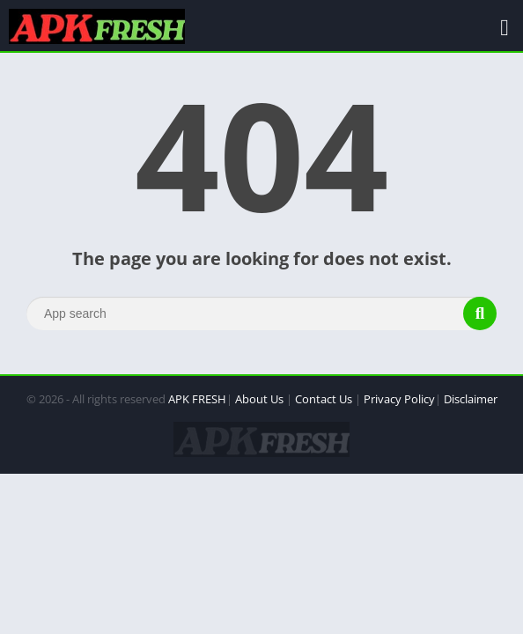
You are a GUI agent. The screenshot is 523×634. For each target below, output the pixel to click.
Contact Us (323, 399)
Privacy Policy (399, 399)
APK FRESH (197, 399)
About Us (259, 399)
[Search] (261, 313)
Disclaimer (470, 399)
